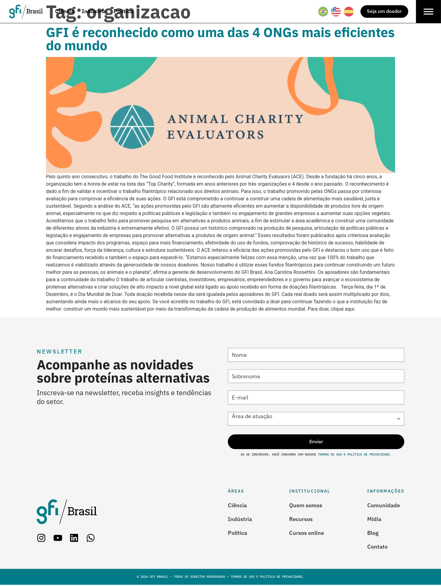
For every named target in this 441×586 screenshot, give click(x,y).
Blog (373, 533)
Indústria (240, 519)
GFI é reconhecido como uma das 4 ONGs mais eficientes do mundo (220, 39)
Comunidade (383, 505)
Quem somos (305, 505)
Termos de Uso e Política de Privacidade (353, 455)
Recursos (301, 519)
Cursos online (306, 533)
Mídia (374, 519)
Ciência (237, 505)
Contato (377, 547)
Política (237, 533)
